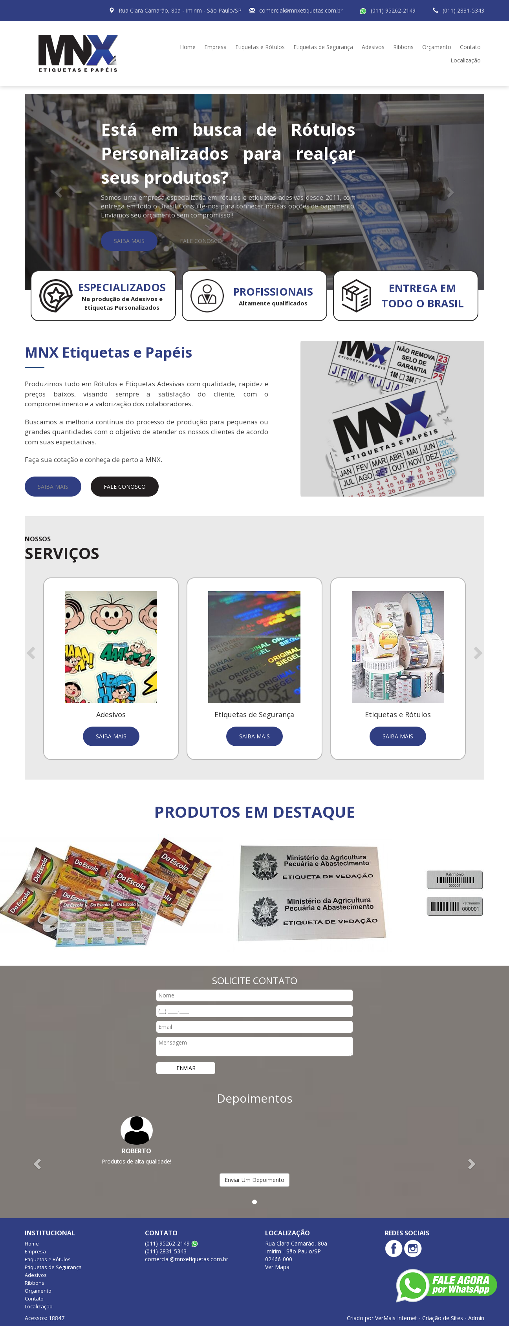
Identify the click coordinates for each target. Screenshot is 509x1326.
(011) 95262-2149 (393, 10)
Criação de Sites (442, 1318)
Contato (470, 47)
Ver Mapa (277, 1267)
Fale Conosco (201, 241)
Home (188, 47)
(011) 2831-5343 (463, 10)
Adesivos (373, 47)
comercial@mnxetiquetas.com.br (300, 10)
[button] (59, 192)
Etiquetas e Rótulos (260, 47)
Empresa (215, 47)
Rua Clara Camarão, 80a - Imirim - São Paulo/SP (180, 10)
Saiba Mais (129, 241)
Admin (476, 1318)
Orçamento (436, 47)
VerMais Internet (396, 1318)
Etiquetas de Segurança (323, 47)
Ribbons (403, 47)
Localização (465, 60)
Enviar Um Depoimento (254, 1180)
